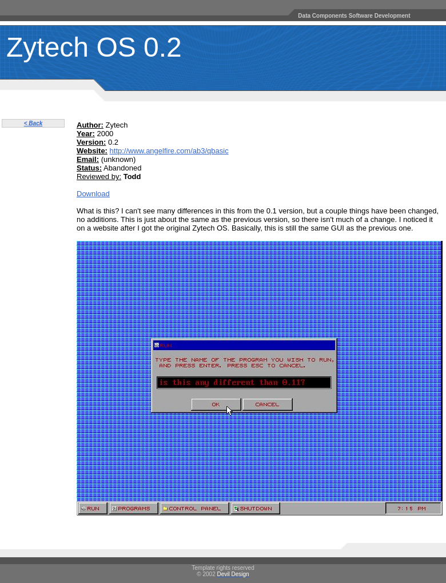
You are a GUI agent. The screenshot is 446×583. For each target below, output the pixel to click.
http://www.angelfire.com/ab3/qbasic (169, 150)
